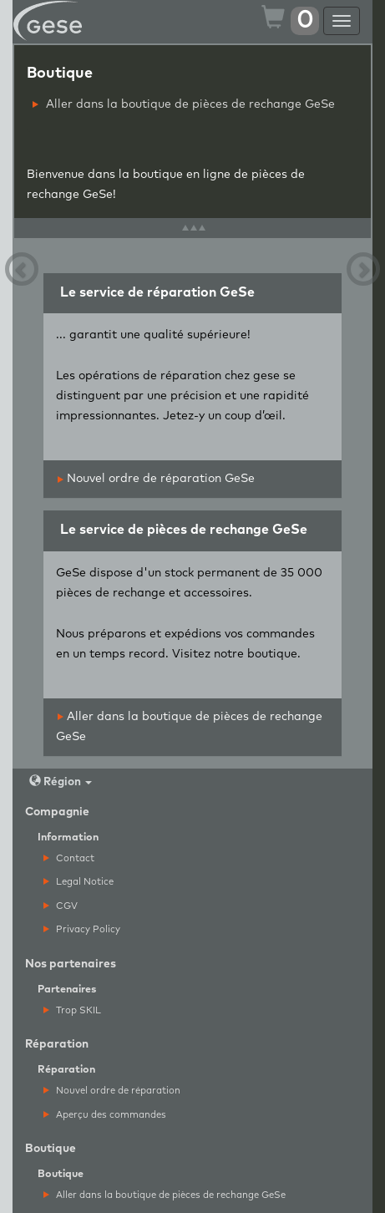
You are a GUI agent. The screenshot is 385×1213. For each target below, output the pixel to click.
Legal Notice (78, 881)
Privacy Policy (81, 929)
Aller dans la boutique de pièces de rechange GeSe (184, 104)
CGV (60, 906)
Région (60, 781)
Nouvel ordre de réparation (111, 1090)
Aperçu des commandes (104, 1114)
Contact (68, 858)
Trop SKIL (72, 1010)
